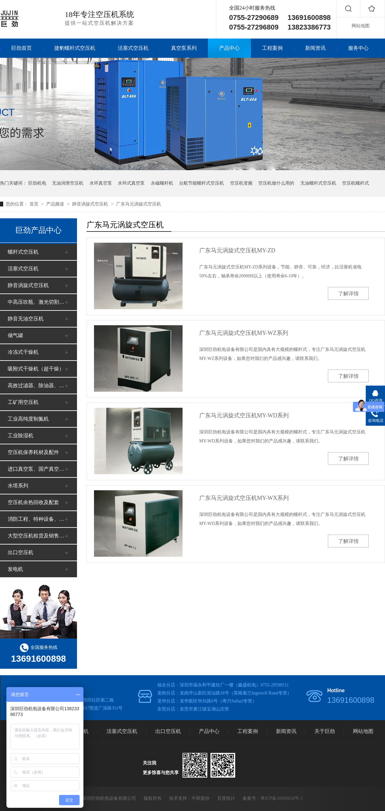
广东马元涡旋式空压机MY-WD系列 (244, 415)
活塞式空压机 (133, 48)
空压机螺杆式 (355, 183)
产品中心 (229, 48)
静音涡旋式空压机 (90, 204)
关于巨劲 (324, 731)
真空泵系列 (184, 48)
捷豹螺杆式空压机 (74, 48)
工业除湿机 (20, 435)
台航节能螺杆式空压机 (201, 183)
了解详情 (348, 293)
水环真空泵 (101, 183)
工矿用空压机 (23, 402)
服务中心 (358, 48)
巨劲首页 (21, 48)
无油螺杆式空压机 (318, 183)
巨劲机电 (37, 183)
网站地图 (361, 25)
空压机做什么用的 (276, 183)
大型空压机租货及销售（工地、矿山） (37, 535)
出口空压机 (20, 552)
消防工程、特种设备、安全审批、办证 (37, 519)
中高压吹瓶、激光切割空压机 (37, 302)
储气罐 (15, 335)
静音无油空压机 (26, 318)
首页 (35, 204)
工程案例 (272, 48)
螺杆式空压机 (23, 252)
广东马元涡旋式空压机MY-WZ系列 (243, 333)
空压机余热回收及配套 (33, 502)
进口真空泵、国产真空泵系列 (37, 469)
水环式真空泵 (131, 183)
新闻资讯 (315, 48)
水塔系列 (18, 485)
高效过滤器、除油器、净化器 (37, 385)
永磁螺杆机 (162, 183)
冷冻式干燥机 (23, 352)
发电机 (15, 569)
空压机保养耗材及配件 (33, 452)
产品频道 (55, 204)
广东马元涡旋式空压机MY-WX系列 (244, 498)
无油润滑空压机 (67, 183)
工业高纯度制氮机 (28, 419)
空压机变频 (241, 183)
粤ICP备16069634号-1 (282, 798)
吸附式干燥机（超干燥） (36, 368)
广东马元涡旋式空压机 (138, 204)
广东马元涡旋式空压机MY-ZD (237, 250)
